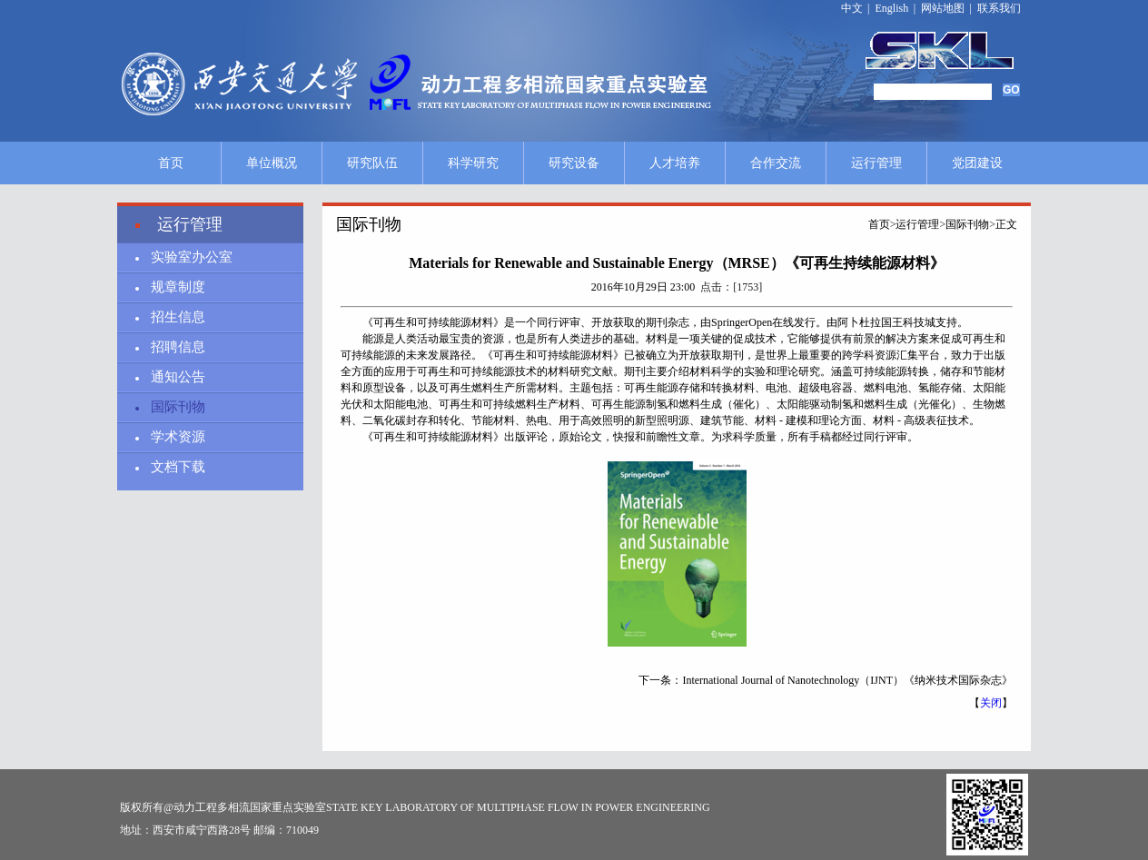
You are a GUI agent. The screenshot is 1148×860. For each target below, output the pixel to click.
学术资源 (178, 437)
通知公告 (178, 377)
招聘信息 (178, 347)
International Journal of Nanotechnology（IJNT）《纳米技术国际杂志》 (847, 680)
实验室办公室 (192, 257)
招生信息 (178, 317)
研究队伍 (372, 163)
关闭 (991, 703)
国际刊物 (178, 407)
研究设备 (574, 163)
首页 (170, 163)
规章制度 (178, 287)
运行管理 (876, 163)
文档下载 (178, 467)
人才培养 (674, 163)
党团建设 (977, 163)
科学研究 (473, 163)
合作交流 (775, 163)
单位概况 (271, 163)
